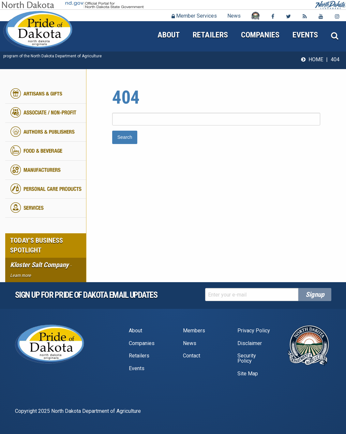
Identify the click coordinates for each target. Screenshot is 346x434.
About (169, 34)
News (234, 16)
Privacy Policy (253, 330)
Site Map (247, 373)
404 (335, 59)
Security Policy (246, 358)
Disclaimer (249, 343)
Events (305, 34)
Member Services (194, 16)
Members (194, 330)
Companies (260, 34)
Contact (191, 356)
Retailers (210, 34)
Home (315, 59)
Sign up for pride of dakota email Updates (86, 295)
